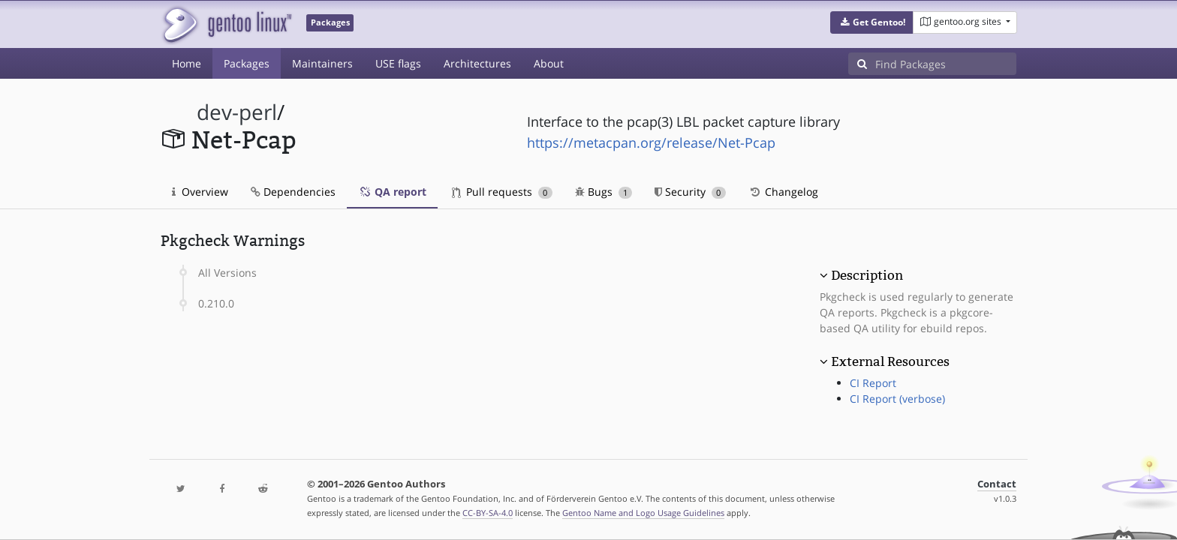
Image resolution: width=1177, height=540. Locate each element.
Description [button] (867, 275)
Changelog (783, 191)
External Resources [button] (890, 361)
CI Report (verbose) (897, 399)
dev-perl (237, 112)
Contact (996, 484)
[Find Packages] (945, 63)
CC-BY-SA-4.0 (487, 512)
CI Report (873, 383)
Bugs (604, 191)
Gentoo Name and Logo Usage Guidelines (643, 512)
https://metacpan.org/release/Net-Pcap (651, 143)
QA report (392, 191)
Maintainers (322, 63)
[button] (872, 22)
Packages (246, 63)
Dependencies (293, 191)
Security (690, 191)
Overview (200, 191)
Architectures (477, 63)
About (549, 63)
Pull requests (502, 191)
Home (186, 63)
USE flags (398, 63)
